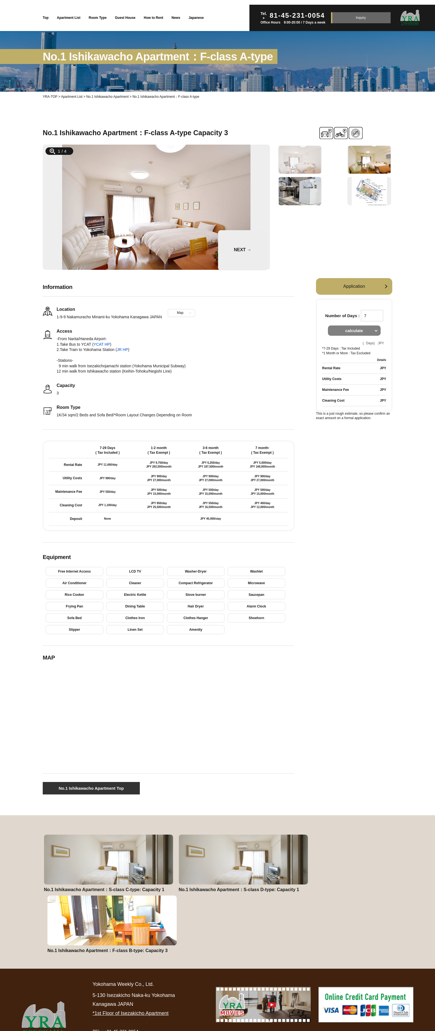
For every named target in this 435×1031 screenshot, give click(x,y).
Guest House (125, 18)
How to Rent (153, 18)
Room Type (98, 18)
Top (46, 18)
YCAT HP (101, 344)
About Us (301, 981)
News (175, 18)
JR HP (122, 349)
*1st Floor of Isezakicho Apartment (130, 960)
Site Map (406, 981)
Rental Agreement (229, 981)
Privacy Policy (368, 981)
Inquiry (361, 18)
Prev (49, 207)
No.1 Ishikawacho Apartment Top (91, 788)
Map (180, 313)
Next (221, 232)
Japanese (196, 18)
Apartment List (68, 18)
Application (354, 286)
